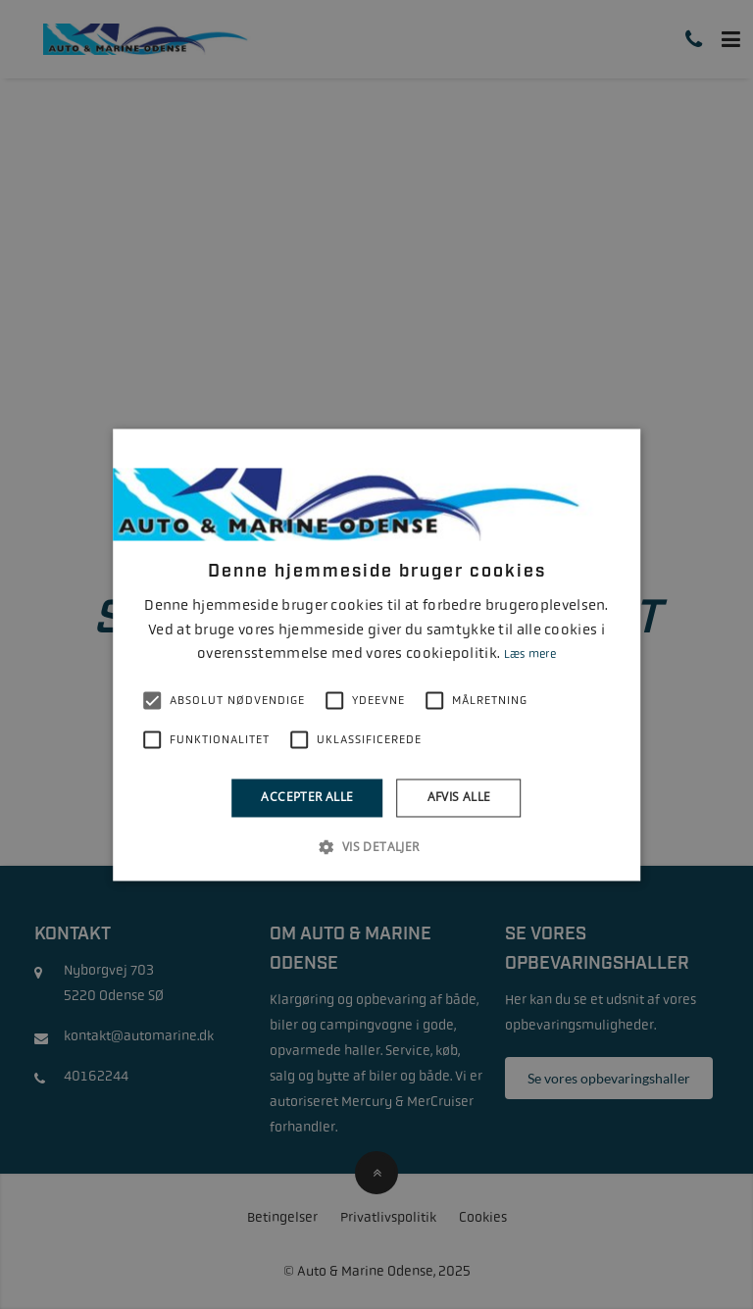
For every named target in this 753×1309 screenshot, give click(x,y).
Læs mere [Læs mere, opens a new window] (530, 655)
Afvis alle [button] (459, 797)
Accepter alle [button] (307, 797)
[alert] (376, 654)
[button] (376, 846)
